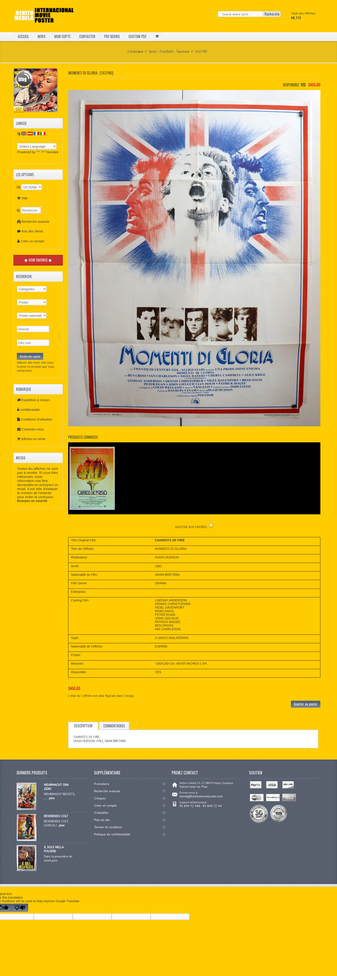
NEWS (41, 36)
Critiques (100, 798)
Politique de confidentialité (112, 834)
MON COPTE (62, 36)
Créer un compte (32, 241)
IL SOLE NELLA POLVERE (53, 849)
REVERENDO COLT (56, 816)
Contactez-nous (33, 429)
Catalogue (135, 51)
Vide (24, 198)
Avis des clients (32, 231)
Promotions (101, 784)
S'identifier (101, 813)
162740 (201, 51)
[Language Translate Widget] (36, 146)
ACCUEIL (23, 36)
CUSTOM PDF (137, 36)
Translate (47, 152)
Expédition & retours (36, 400)
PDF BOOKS (112, 36)
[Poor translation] (19, 908)
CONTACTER (87, 36)
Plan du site (102, 820)
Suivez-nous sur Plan (193, 787)
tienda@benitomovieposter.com (201, 796)
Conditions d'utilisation (36, 419)
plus (52, 798)
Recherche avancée (36, 221)
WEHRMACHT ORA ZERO (56, 787)
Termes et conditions (108, 827)
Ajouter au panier (305, 704)
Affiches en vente (33, 439)
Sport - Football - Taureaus (169, 51)
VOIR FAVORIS (38, 260)
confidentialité (30, 410)
